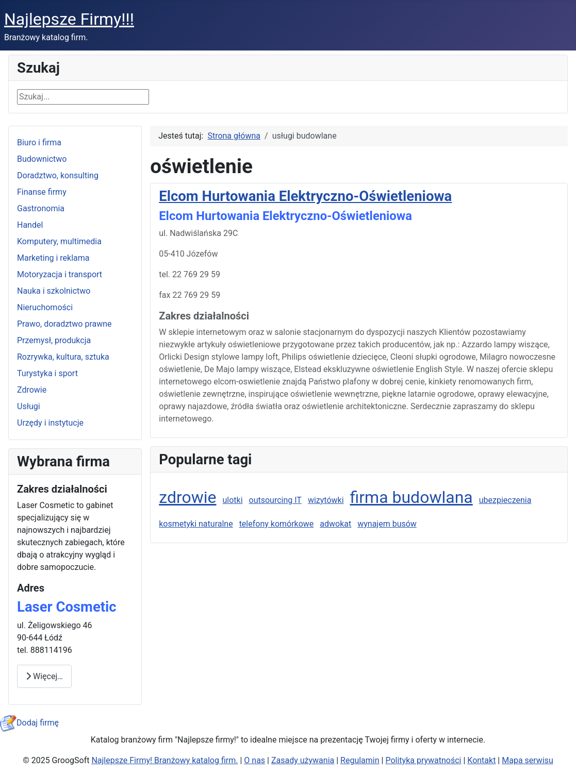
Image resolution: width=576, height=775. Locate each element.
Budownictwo (42, 159)
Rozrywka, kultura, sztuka (63, 357)
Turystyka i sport (47, 373)
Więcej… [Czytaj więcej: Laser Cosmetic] (44, 676)
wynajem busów (387, 524)
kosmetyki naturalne (196, 524)
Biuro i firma (39, 142)
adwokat (335, 524)
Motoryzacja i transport (59, 274)
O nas (254, 760)
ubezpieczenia (505, 500)
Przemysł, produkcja (54, 340)
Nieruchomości (45, 307)
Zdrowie (31, 390)
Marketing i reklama (53, 258)
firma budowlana (411, 497)
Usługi (28, 406)
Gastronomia (40, 208)
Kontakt (481, 760)
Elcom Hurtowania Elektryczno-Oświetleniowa (305, 196)
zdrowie (187, 497)
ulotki (232, 500)
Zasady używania (302, 760)
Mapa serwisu (527, 760)
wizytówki (326, 500)
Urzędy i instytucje (50, 423)
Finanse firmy (42, 192)
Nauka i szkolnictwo (53, 291)
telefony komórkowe (276, 524)
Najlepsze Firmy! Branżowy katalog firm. (164, 760)
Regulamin (360, 760)
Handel (30, 225)
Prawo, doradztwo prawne (64, 324)
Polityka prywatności (423, 760)
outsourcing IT (275, 500)
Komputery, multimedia (59, 241)
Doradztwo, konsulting (57, 175)
